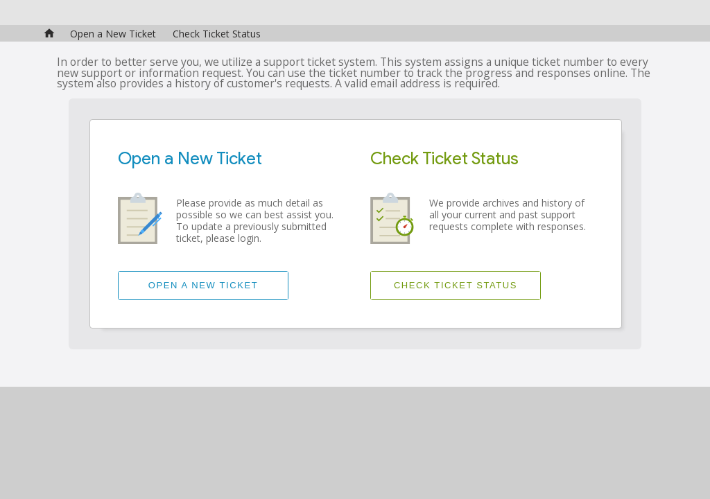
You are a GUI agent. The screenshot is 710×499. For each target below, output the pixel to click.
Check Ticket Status (217, 33)
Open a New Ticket (113, 33)
